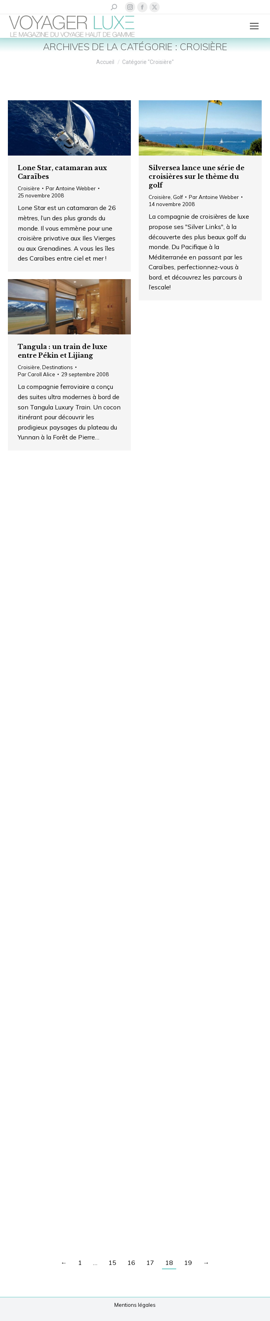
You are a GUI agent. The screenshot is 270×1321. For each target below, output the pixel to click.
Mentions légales (135, 1305)
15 (112, 1263)
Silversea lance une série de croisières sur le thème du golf (196, 176)
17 (150, 1263)
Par (71, 188)
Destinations (57, 367)
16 (131, 1263)
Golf (178, 197)
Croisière (29, 188)
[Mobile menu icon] (254, 26)
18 (169, 1263)
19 (188, 1263)
